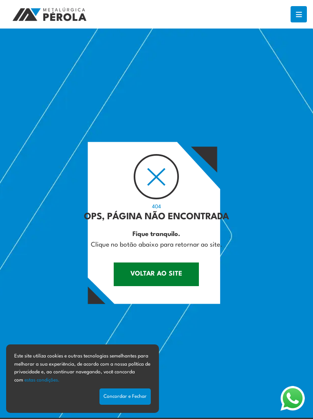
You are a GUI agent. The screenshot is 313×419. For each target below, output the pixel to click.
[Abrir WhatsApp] (292, 398)
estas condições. (42, 380)
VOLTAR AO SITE (156, 274)
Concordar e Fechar (125, 396)
